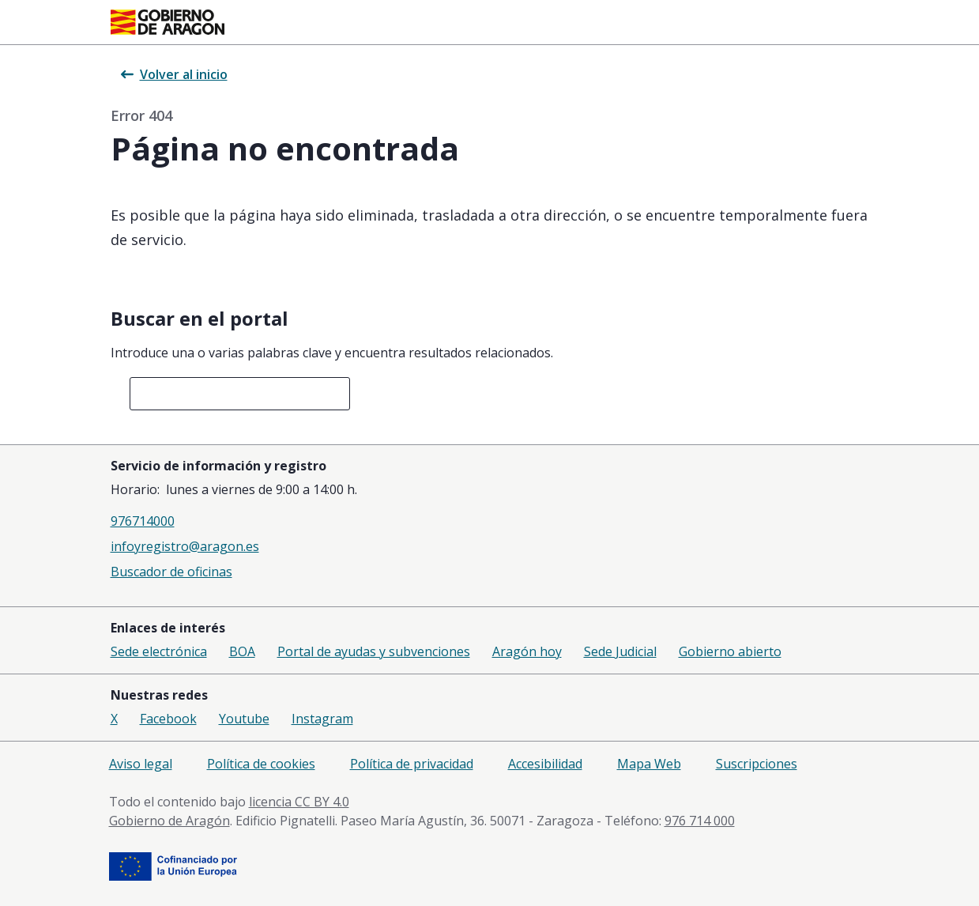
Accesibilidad (545, 763)
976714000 (143, 521)
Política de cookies (261, 763)
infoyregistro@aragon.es (185, 546)
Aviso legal (140, 763)
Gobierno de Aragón (169, 820)
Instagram (322, 718)
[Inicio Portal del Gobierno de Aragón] (167, 22)
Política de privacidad (411, 763)
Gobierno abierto (730, 651)
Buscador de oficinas (171, 571)
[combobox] (240, 393)
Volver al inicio (174, 74)
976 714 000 (700, 820)
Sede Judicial (620, 651)
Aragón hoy (527, 651)
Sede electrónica (159, 651)
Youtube (244, 718)
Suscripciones (756, 763)
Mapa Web (649, 763)
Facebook (168, 718)
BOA (242, 651)
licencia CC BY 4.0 (299, 801)
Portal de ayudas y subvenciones (373, 651)
